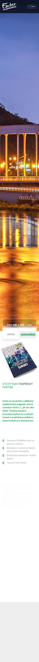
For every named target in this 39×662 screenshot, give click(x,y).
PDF (29, 325)
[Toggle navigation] (32, 6)
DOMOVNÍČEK (28, 334)
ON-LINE (19, 325)
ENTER (11, 334)
